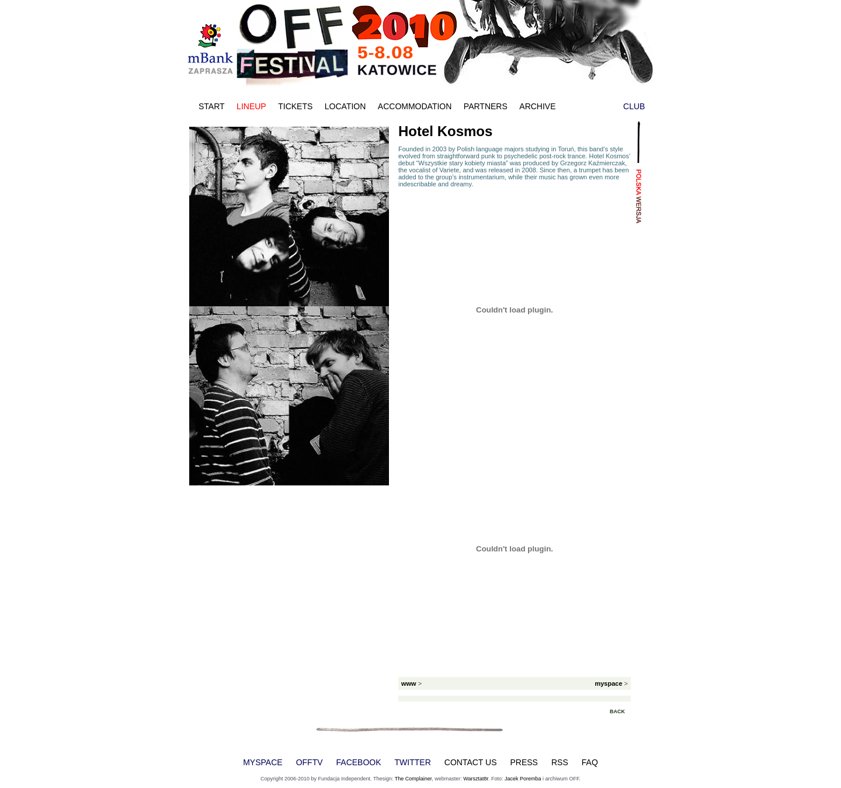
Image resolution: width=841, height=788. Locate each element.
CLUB (634, 106)
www (408, 683)
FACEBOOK (358, 762)
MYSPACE (262, 762)
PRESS (524, 762)
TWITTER (413, 762)
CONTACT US (470, 762)
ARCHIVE (537, 106)
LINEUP (251, 106)
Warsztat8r (475, 779)
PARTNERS (486, 106)
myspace (608, 683)
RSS (559, 762)
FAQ (590, 762)
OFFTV (309, 762)
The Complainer (413, 779)
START (212, 106)
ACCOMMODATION (415, 106)
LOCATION (345, 106)
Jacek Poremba (523, 779)
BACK (617, 711)
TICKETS (295, 106)
